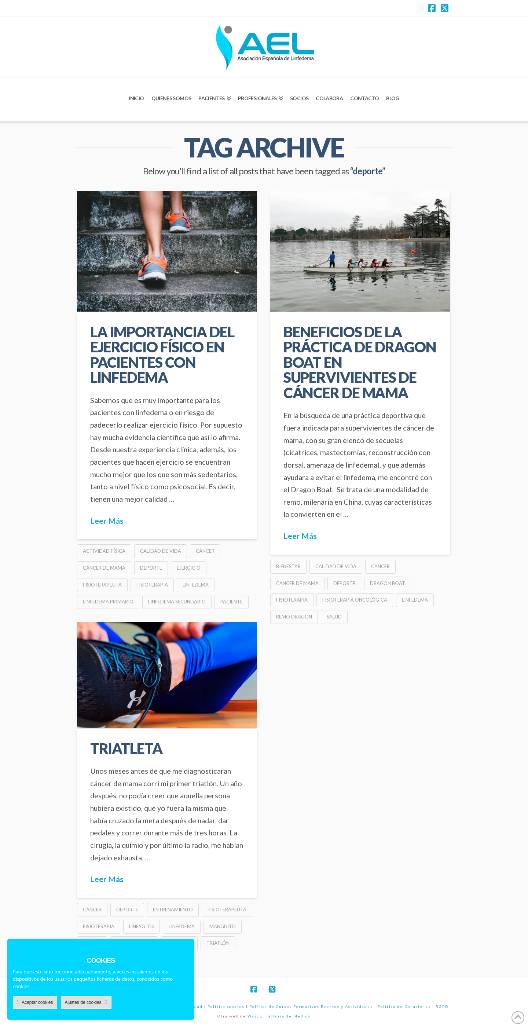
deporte (151, 568)
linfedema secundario (177, 602)
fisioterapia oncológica (354, 600)
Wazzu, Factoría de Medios (279, 1016)
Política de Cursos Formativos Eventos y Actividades (311, 1006)
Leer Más (107, 521)
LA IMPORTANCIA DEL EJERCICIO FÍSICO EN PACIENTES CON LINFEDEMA (162, 354)
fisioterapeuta (102, 585)
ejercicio (189, 568)
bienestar (288, 566)
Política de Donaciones (404, 1006)
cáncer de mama (104, 568)
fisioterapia (152, 585)
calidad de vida (160, 551)
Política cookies (226, 1006)
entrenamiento (173, 909)
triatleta (126, 748)
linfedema (196, 585)
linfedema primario (108, 602)
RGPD (442, 1006)
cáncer (205, 551)
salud (334, 617)
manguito (222, 926)
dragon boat (387, 583)
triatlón (218, 943)
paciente (231, 602)
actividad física (104, 551)
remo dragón (294, 617)
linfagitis (141, 926)
